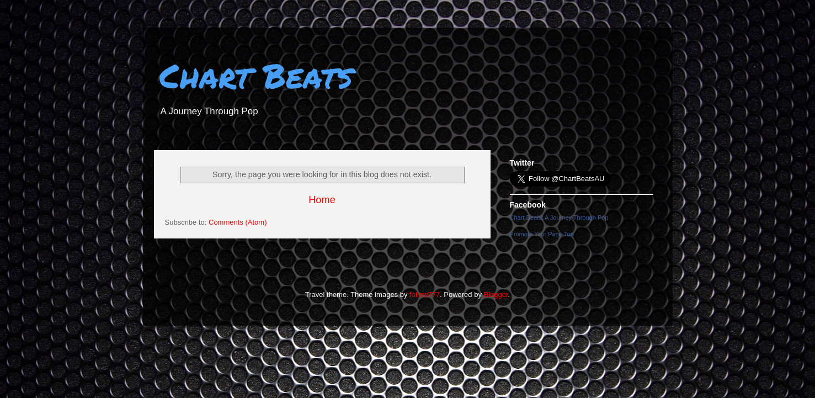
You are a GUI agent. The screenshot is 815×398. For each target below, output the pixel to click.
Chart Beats (256, 75)
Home (321, 199)
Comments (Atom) (238, 222)
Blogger (496, 294)
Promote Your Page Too (542, 234)
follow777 (424, 294)
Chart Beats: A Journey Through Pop (559, 217)
